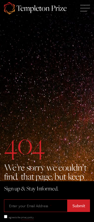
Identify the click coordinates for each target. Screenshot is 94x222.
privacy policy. (27, 217)
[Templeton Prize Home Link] (35, 9)
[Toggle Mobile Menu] (85, 9)
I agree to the (22, 217)
